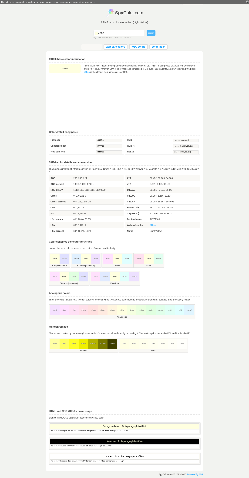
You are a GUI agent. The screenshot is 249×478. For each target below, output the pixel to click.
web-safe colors (115, 46)
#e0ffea (160, 310)
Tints (153, 350)
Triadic (117, 265)
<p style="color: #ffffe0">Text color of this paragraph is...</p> (124, 446)
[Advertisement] (124, 102)
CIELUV (131, 195)
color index (158, 46)
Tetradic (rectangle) (69, 283)
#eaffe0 (141, 310)
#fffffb (182, 343)
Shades (83, 350)
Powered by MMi (195, 474)
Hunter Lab (133, 207)
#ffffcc (87, 72)
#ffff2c (74, 343)
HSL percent (57, 219)
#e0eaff (105, 276)
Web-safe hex (57, 151)
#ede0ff (134, 276)
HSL (52, 213)
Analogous (122, 317)
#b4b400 (93, 343)
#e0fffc (124, 276)
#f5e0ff (55, 310)
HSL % (130, 151)
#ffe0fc (96, 276)
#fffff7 (172, 343)
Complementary (59, 265)
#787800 (102, 343)
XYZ (129, 178)
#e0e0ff (64, 258)
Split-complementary (86, 265)
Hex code (55, 140)
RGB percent (57, 184)
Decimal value (134, 219)
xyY (129, 184)
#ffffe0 (109, 140)
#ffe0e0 (93, 310)
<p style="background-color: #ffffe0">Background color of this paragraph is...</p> (124, 431)
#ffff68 (64, 343)
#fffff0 (153, 343)
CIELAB (131, 190)
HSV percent (57, 231)
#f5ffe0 (131, 310)
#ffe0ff (108, 258)
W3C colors (138, 46)
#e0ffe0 (73, 276)
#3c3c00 (112, 343)
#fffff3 (163, 343)
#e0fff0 (158, 258)
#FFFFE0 (109, 146)
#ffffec (144, 343)
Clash (148, 265)
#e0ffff (127, 258)
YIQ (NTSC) (133, 213)
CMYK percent (58, 201)
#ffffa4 (55, 343)
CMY (52, 207)
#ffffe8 (134, 343)
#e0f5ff (189, 310)
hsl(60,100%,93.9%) (186, 152)
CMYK (53, 195)
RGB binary (56, 190)
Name (130, 231)
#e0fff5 (170, 310)
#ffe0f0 (139, 258)
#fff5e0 (112, 310)
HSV (52, 225)
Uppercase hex (58, 146)
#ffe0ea (83, 310)
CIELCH (131, 201)
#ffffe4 (124, 343)
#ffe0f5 (74, 310)
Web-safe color (135, 225)
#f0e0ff (95, 258)
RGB (129, 140)
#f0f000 (83, 343)
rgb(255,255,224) (186, 140)
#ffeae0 (102, 310)
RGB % (131, 146)
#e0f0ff (76, 258)
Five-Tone (114, 283)
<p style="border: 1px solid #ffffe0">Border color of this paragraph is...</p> (124, 461)
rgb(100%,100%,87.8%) (186, 146)
